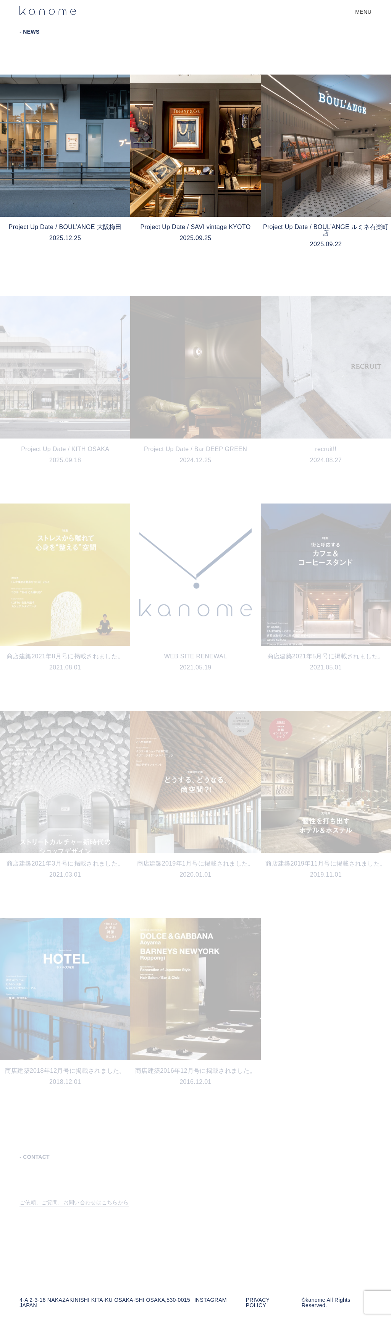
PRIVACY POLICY (258, 1302)
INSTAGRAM (210, 1300)
